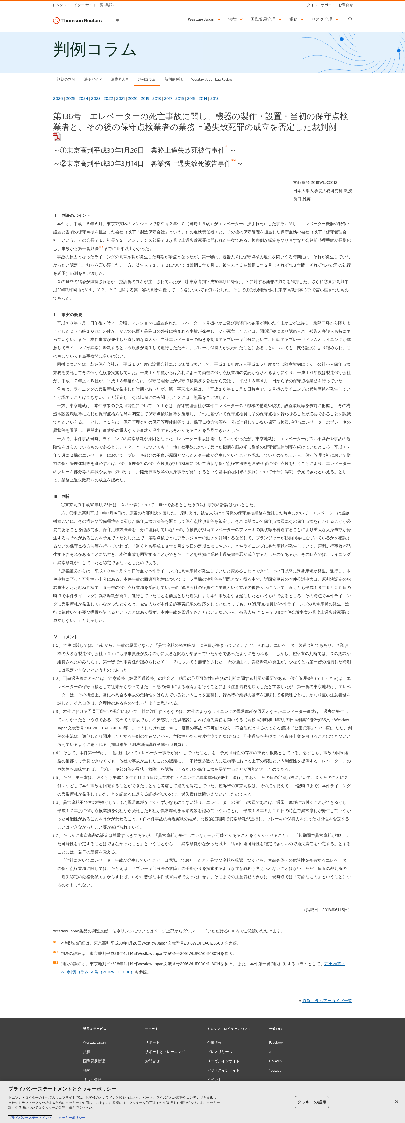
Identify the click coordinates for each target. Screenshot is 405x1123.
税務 (86, 1070)
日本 (116, 20)
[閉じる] (396, 1101)
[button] (205, 19)
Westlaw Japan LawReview (211, 79)
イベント (214, 1080)
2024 (83, 98)
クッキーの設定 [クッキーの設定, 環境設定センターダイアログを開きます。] (311, 1102)
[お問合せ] (344, 5)
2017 (168, 98)
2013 (214, 98)
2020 (133, 98)
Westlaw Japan (94, 1042)
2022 (108, 98)
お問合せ (152, 1061)
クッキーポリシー (71, 1118)
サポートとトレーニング (165, 1052)
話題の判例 (66, 79)
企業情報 (214, 1042)
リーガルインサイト (223, 1061)
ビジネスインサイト (223, 1070)
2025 (70, 98)
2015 (191, 98)
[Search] (350, 19)
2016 (179, 98)
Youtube (275, 1070)
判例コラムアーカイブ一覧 (327, 1000)
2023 (95, 98)
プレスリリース (219, 1052)
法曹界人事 (120, 79)
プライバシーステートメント (30, 1118)
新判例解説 (174, 79)
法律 (86, 1052)
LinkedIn (275, 1061)
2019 (145, 98)
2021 (120, 98)
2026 (58, 98)
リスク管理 (92, 1080)
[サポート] (326, 5)
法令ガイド (93, 79)
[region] (202, 1102)
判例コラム (147, 79)
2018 (156, 98)
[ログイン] (309, 5)
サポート (152, 1042)
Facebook (276, 1042)
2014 (203, 98)
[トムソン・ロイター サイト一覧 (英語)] (84, 5)
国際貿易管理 (94, 1061)
